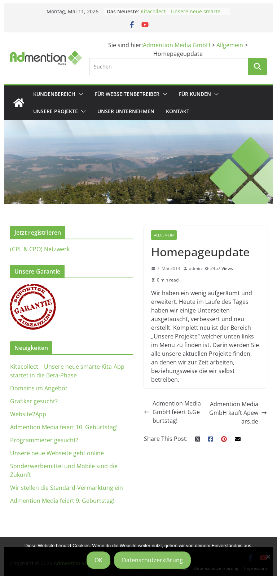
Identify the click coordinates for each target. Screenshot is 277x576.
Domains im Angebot (38, 388)
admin (195, 268)
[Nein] (268, 556)
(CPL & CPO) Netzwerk (40, 249)
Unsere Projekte (55, 111)
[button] (79, 94)
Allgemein (164, 235)
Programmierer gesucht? (44, 440)
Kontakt (177, 111)
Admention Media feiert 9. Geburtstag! (62, 501)
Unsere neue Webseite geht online (57, 453)
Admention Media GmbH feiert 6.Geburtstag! (172, 412)
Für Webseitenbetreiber (127, 93)
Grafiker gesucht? (34, 401)
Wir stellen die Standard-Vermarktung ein (66, 488)
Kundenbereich (54, 93)
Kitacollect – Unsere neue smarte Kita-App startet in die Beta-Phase (182, 15)
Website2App (28, 414)
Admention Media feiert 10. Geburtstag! (64, 427)
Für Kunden (195, 93)
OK (98, 560)
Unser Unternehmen (125, 111)
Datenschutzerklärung (152, 560)
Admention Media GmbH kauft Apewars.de (238, 412)
